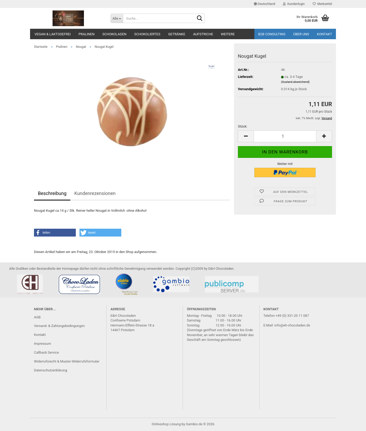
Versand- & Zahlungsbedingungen (59, 326)
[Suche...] (117, 18)
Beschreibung (52, 193)
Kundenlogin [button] (294, 4)
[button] (264, 4)
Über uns (301, 34)
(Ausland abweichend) (295, 82)
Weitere (228, 34)
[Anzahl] (285, 136)
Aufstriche (203, 34)
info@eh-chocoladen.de (292, 325)
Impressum (42, 344)
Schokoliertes (147, 34)
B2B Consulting (271, 34)
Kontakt (324, 34)
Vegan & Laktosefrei (53, 34)
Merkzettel (322, 4)
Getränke (176, 34)
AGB (37, 317)
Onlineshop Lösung (166, 424)
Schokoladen (114, 34)
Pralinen (86, 34)
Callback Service (46, 352)
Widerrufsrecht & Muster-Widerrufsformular (66, 361)
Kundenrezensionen (95, 193)
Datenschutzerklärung (50, 370)
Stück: (242, 126)
